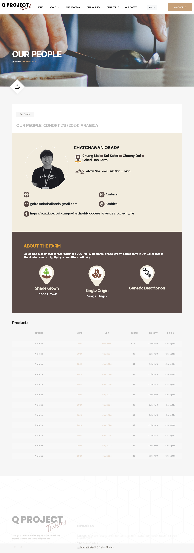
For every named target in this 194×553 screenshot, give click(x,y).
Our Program (73, 7)
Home (40, 7)
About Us (54, 7)
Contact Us (180, 7)
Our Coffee (131, 7)
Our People (113, 7)
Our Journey (93, 7)
